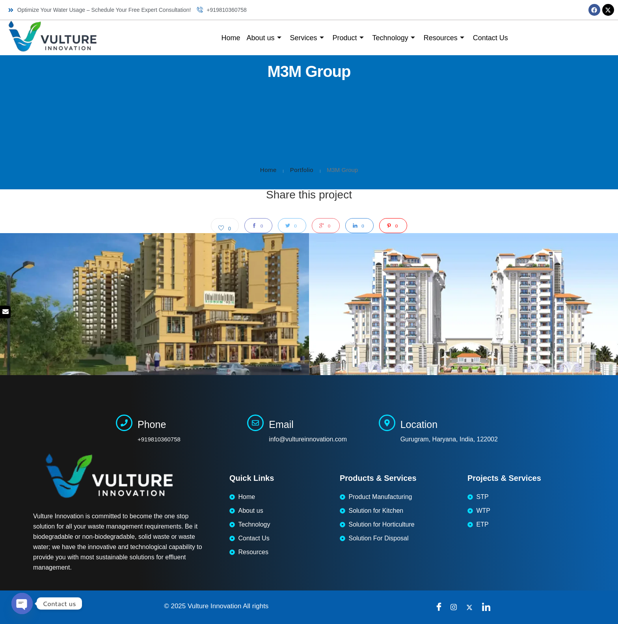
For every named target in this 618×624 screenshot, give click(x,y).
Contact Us (490, 38)
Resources (444, 38)
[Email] (255, 423)
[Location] (387, 423)
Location (419, 424)
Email (281, 424)
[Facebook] (441, 607)
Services (307, 38)
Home (230, 38)
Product (348, 38)
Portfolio (302, 169)
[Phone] (124, 423)
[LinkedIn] (488, 607)
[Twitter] (472, 607)
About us (263, 38)
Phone (152, 424)
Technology (393, 38)
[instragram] (456, 607)
